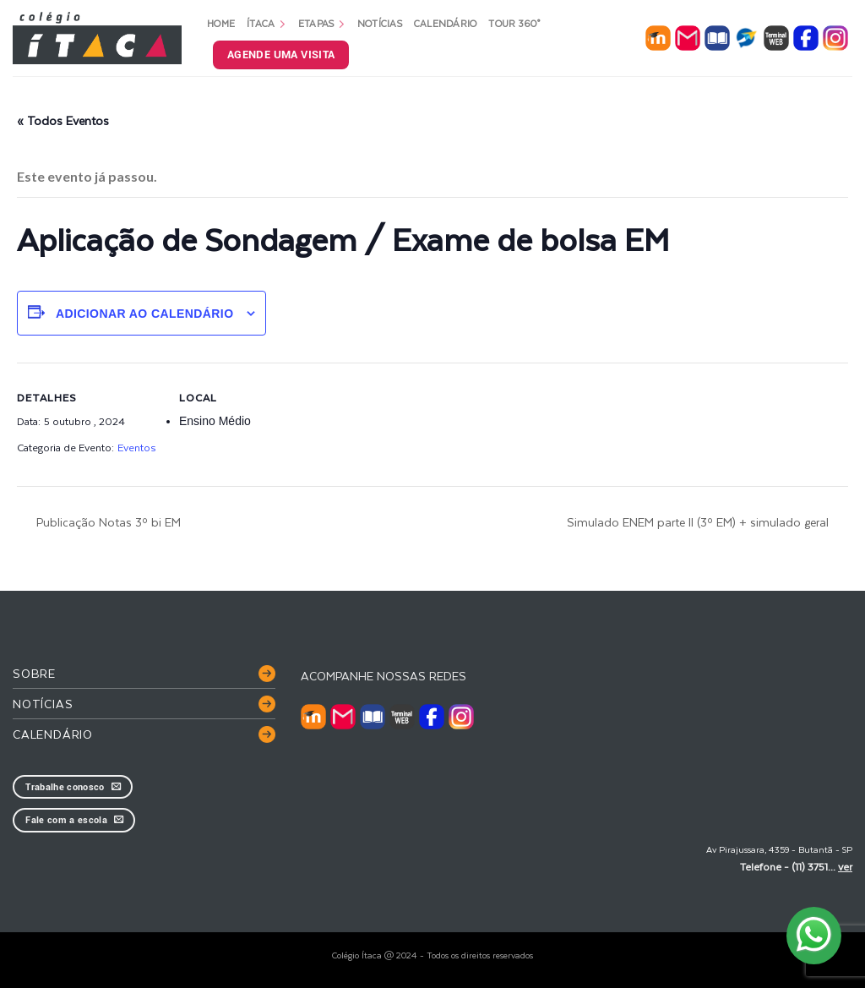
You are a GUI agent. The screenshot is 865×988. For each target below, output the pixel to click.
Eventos (136, 447)
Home (221, 23)
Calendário (445, 23)
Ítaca (266, 23)
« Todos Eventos (63, 120)
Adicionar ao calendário (145, 313)
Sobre (34, 673)
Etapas (321, 23)
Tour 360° (514, 23)
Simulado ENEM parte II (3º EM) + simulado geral (699, 522)
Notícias (379, 23)
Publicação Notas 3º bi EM (107, 522)
